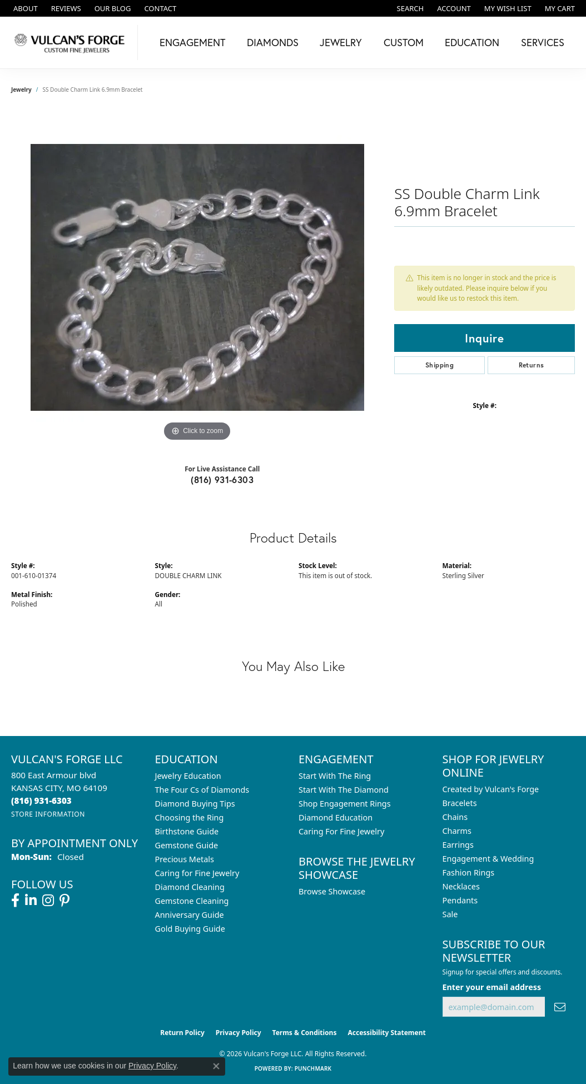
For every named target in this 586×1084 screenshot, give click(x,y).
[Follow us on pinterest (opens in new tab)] (64, 900)
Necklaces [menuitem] (461, 886)
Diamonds (273, 42)
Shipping (439, 365)
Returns (531, 365)
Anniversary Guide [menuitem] (189, 914)
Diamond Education (336, 817)
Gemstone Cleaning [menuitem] (192, 901)
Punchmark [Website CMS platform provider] (313, 1068)
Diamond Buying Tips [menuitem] (195, 803)
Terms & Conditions (304, 1032)
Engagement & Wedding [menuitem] (488, 858)
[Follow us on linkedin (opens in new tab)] (31, 900)
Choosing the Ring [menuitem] (189, 817)
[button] (409, 8)
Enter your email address (492, 987)
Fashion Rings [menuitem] (469, 872)
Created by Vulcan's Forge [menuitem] (491, 789)
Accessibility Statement (386, 1032)
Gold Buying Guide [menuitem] (190, 928)
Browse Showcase (332, 891)
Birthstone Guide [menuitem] (187, 831)
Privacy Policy (238, 1032)
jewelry (21, 89)
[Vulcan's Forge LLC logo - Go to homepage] (72, 42)
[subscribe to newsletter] (560, 1007)
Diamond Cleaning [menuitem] (190, 887)
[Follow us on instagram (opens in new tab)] (48, 900)
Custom (404, 42)
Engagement (192, 42)
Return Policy (182, 1032)
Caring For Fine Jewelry (341, 831)
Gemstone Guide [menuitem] (186, 845)
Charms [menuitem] (457, 831)
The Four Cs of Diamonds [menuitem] (202, 789)
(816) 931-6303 (222, 479)
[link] (24, 8)
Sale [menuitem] (450, 914)
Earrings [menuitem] (458, 844)
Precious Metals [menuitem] (184, 859)
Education (472, 42)
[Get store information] (48, 814)
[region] (197, 277)
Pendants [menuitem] (460, 900)
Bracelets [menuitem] (460, 803)
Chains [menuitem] (455, 817)
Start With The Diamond (344, 789)
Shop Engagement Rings (345, 803)
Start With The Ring (335, 775)
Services (542, 42)
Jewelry (341, 42)
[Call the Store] (41, 800)
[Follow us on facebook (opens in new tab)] (15, 900)
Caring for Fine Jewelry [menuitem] (197, 873)
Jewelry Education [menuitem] (188, 775)
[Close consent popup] (216, 1066)
